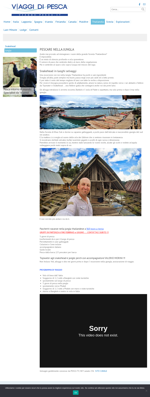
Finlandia (60, 21)
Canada (72, 21)
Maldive (83, 21)
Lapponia (26, 21)
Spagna (38, 21)
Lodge (23, 29)
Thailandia (98, 21)
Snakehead (10, 46)
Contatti (33, 29)
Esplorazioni (122, 21)
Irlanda (49, 21)
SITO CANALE (101, 371)
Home (7, 21)
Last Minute (10, 29)
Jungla (8, 50)
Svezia (109, 21)
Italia (16, 21)
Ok (75, 393)
